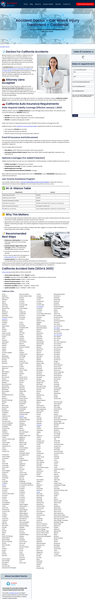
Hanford (21, 416)
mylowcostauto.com (11, 257)
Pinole (38, 492)
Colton (4, 485)
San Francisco (58, 335)
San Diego (57, 328)
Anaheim (4, 319)
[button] (93, 52)
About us (38, 4)
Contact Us (66, 4)
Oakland (39, 425)
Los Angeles (40, 306)
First (74, 72)
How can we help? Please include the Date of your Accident (83, 96)
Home (26, 4)
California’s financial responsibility (26, 126)
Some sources (6, 272)
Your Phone (78, 86)
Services (58, 4)
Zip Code (78, 91)
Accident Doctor (4, 47)
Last (74, 76)
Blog (31, 4)
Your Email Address (81, 82)
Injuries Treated (48, 4)
